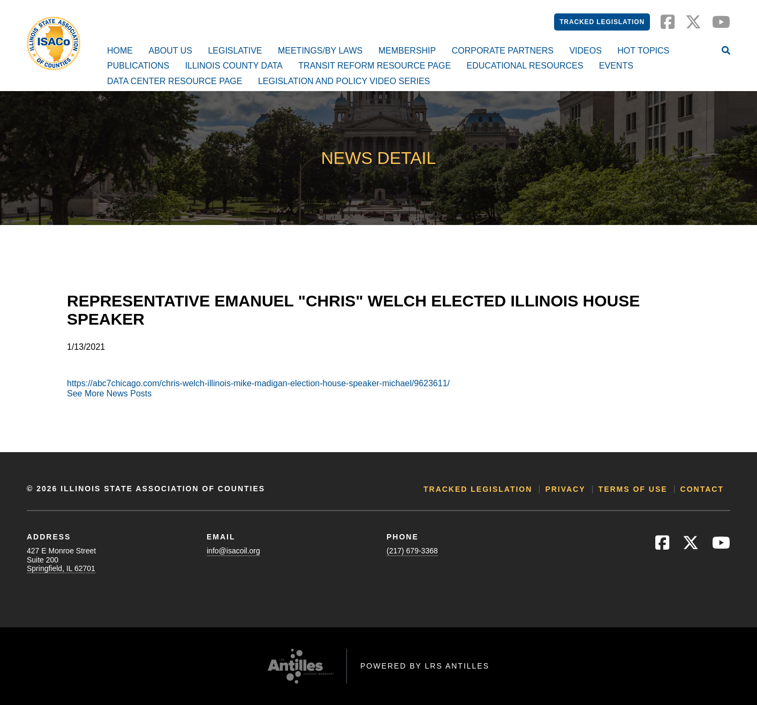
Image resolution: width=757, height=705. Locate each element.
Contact (702, 489)
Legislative (235, 50)
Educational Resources (525, 65)
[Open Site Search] (726, 51)
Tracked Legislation (602, 22)
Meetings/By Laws (320, 50)
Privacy (565, 489)
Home (120, 50)
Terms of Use (633, 489)
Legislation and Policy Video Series (344, 81)
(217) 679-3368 (412, 550)
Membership (407, 50)
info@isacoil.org (233, 550)
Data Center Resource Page (174, 81)
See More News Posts (109, 393)
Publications (138, 65)
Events (616, 65)
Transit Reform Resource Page (374, 65)
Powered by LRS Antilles (424, 666)
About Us (170, 50)
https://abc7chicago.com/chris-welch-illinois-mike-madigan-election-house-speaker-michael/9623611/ (258, 383)
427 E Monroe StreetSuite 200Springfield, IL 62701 (61, 559)
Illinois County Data (234, 65)
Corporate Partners (503, 50)
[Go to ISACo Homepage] (53, 43)
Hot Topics (643, 50)
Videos (585, 50)
